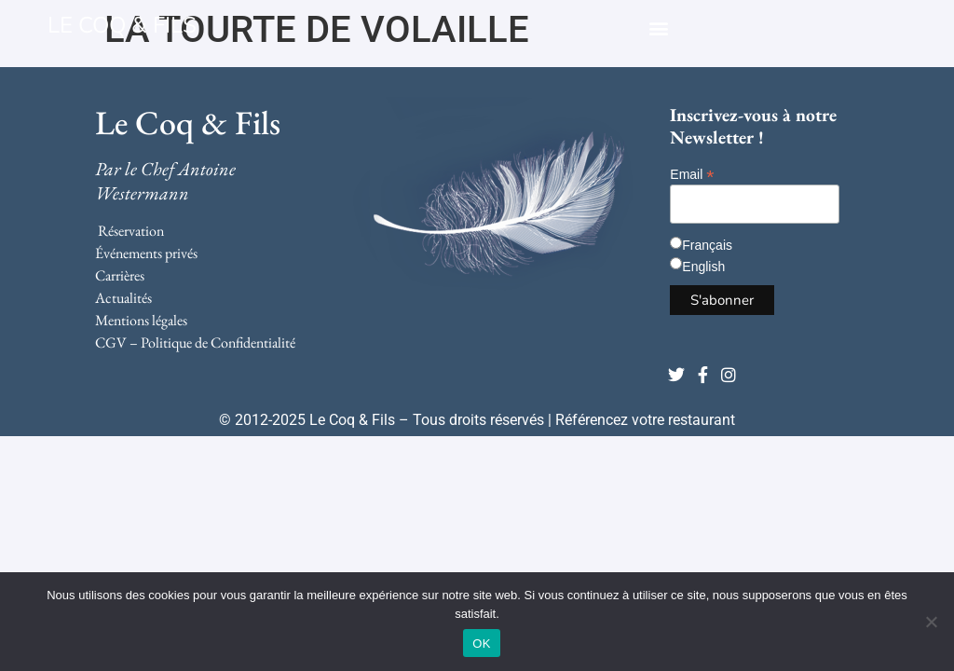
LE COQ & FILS (122, 25)
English (703, 266)
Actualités (123, 298)
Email (692, 174)
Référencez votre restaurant (645, 420)
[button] (658, 27)
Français (707, 245)
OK (481, 643)
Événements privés (146, 253)
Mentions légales (141, 320)
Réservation (131, 230)
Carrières (119, 275)
